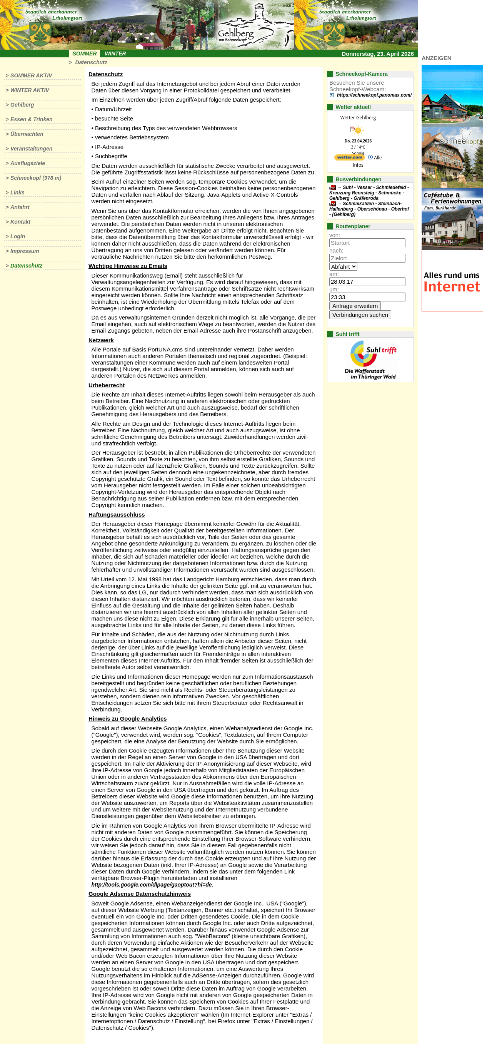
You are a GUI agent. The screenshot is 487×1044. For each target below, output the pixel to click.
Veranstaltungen (31, 149)
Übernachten (26, 134)
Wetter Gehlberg (358, 117)
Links (17, 192)
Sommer (85, 53)
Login (17, 236)
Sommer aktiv (31, 75)
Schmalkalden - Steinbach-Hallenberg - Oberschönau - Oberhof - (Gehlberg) (369, 209)
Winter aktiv (29, 90)
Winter (115, 53)
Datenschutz (91, 62)
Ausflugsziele (27, 163)
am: (334, 274)
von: (334, 235)
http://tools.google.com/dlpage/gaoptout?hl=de (152, 885)
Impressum (24, 251)
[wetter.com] (349, 159)
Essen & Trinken (31, 119)
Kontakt (20, 222)
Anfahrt (20, 207)
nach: (336, 250)
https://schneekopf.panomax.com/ (374, 95)
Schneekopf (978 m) (35, 178)
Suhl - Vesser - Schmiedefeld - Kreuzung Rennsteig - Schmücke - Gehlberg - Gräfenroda (369, 193)
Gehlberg (22, 105)
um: (334, 289)
